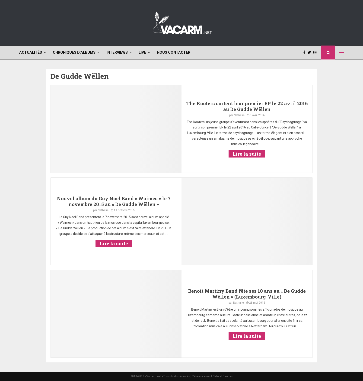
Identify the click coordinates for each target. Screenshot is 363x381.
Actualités (30, 52)
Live (142, 52)
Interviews (117, 52)
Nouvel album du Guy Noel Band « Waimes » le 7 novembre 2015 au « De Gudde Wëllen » (114, 201)
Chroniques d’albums (74, 52)
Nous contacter (173, 52)
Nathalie (239, 115)
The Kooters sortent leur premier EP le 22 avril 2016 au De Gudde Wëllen (247, 106)
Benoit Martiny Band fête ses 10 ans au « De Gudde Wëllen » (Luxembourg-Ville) (247, 294)
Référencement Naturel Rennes (212, 376)
